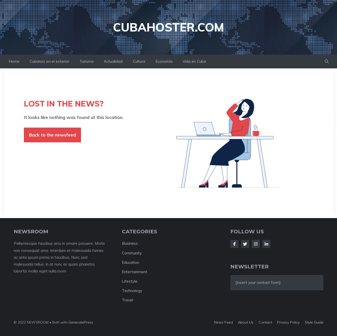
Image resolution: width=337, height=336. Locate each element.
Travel (127, 300)
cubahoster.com (168, 27)
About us (245, 322)
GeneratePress (81, 322)
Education (130, 262)
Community (132, 253)
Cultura (139, 61)
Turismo (86, 61)
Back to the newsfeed (52, 135)
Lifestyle (129, 281)
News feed (223, 322)
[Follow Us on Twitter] (245, 244)
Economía (163, 61)
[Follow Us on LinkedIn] (266, 244)
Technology (132, 290)
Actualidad (113, 61)
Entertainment (134, 271)
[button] (327, 61)
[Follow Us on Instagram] (256, 244)
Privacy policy (288, 322)
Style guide (314, 322)
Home (14, 61)
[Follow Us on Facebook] (234, 244)
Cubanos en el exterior (49, 61)
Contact (265, 322)
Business (130, 243)
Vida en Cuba (194, 61)
